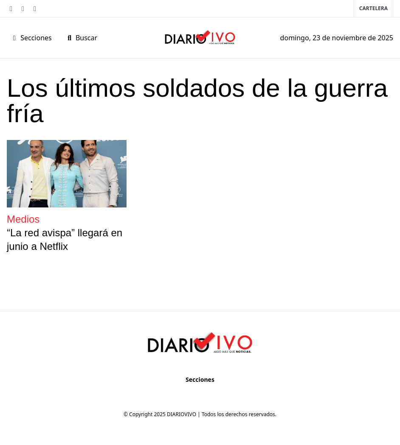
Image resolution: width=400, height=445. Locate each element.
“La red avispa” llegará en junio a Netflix (64, 239)
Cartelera (373, 8)
